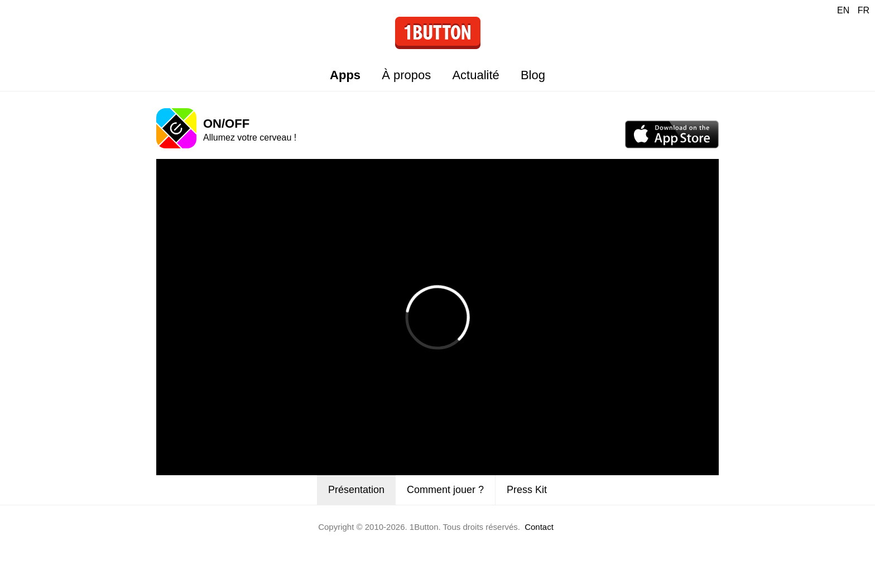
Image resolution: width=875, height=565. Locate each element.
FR (863, 10)
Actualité (475, 75)
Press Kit (527, 489)
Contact (539, 527)
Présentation (356, 489)
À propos (406, 75)
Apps (345, 75)
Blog (533, 75)
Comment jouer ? (445, 489)
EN (843, 10)
